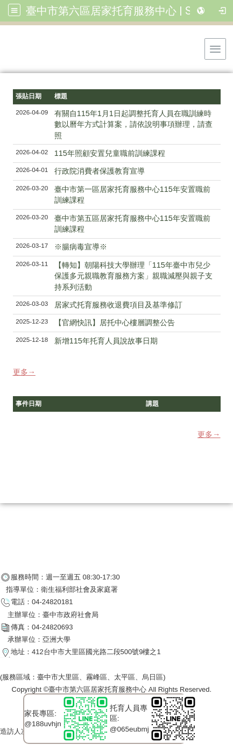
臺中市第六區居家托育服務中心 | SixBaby (124, 10)
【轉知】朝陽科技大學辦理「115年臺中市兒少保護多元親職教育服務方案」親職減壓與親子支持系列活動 (133, 276)
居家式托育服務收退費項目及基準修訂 (118, 304)
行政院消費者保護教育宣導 (99, 171)
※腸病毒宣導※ (80, 246)
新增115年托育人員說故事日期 (106, 340)
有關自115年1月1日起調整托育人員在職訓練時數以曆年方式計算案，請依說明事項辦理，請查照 (133, 124)
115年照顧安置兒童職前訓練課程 (109, 153)
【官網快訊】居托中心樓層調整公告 (114, 322)
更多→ (24, 372)
